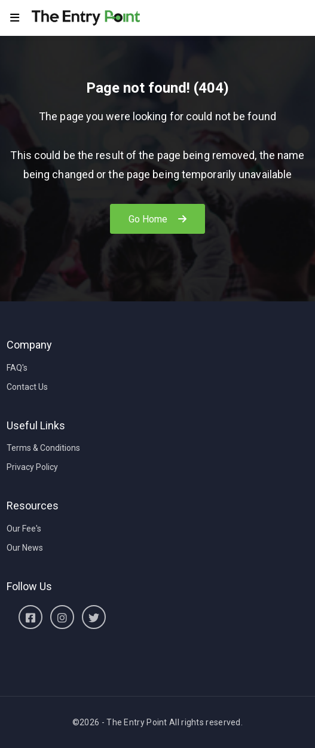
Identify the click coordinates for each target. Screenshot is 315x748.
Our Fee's (24, 528)
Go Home (158, 219)
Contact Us (27, 387)
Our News (25, 547)
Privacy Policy (32, 467)
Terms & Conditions (43, 448)
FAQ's (17, 368)
